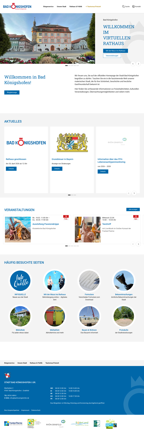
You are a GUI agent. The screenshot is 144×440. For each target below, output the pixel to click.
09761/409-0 (11, 396)
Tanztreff (106, 224)
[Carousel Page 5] (77, 65)
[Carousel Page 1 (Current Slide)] (66, 65)
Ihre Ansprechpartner (11, 410)
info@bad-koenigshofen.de (19, 398)
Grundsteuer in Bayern (62, 159)
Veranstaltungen (112, 56)
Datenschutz (35, 410)
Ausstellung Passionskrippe (45, 224)
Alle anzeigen (133, 209)
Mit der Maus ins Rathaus (115, 51)
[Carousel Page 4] (75, 65)
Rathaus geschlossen (16, 159)
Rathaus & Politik (76, 7)
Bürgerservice (48, 7)
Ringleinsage (12, 92)
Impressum (25, 410)
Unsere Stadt (61, 7)
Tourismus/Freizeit (93, 7)
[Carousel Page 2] (69, 65)
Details (11, 169)
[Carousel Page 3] (72, 65)
